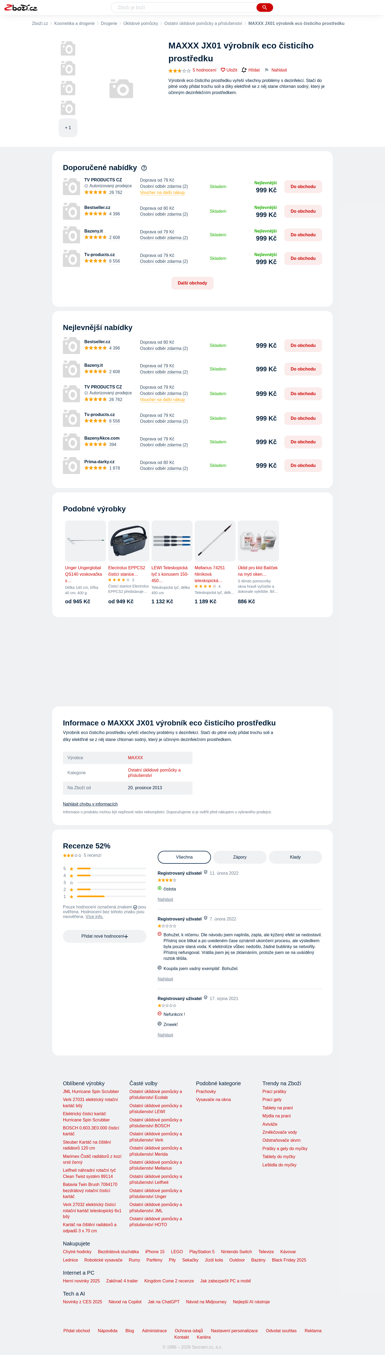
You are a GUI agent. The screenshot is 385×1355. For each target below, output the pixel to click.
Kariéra (204, 1337)
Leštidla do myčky (279, 1165)
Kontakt (181, 1337)
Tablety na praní (277, 1108)
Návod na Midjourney (206, 1302)
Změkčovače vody (279, 1132)
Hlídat (250, 70)
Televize (266, 1251)
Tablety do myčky (278, 1156)
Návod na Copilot (125, 1302)
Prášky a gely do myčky (284, 1148)
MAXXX (135, 757)
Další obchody (192, 283)
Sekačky (190, 1260)
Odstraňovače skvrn (281, 1140)
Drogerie (109, 23)
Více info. (95, 916)
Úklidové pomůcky (140, 23)
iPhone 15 (155, 1251)
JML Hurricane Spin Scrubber (91, 1091)
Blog (130, 1330)
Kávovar (288, 1251)
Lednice (70, 1260)
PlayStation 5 (201, 1251)
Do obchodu (303, 186)
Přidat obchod (76, 1330)
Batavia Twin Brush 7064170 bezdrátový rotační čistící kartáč (90, 1190)
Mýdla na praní (276, 1116)
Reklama (313, 1330)
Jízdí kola (214, 1260)
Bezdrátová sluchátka (118, 1251)
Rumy (134, 1260)
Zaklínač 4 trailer (122, 1281)
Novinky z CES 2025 (82, 1302)
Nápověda (108, 1330)
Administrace (154, 1330)
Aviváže (269, 1124)
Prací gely (271, 1099)
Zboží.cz (40, 23)
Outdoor (237, 1260)
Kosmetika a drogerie (74, 23)
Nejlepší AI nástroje (251, 1302)
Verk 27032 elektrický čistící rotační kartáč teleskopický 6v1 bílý (92, 1210)
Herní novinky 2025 (81, 1281)
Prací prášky (274, 1091)
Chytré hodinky (77, 1251)
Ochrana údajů (189, 1330)
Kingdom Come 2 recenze (169, 1281)
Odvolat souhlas (281, 1330)
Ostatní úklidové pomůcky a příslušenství (203, 23)
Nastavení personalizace (234, 1330)
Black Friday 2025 (289, 1260)
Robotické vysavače (103, 1260)
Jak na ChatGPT (163, 1302)
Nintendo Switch (236, 1251)
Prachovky (206, 1091)
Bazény (258, 1260)
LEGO (177, 1251)
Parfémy (154, 1260)
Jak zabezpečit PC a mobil (225, 1281)
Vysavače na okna (213, 1099)
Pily (172, 1260)
